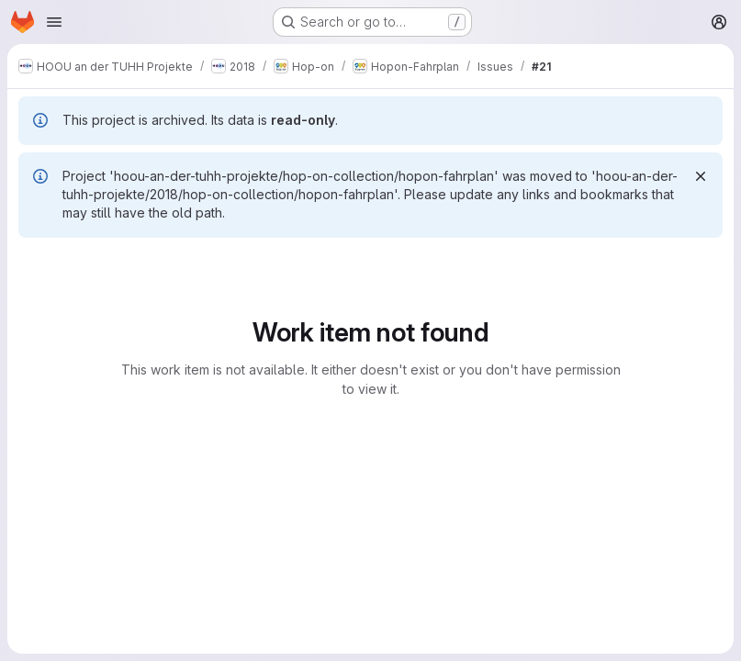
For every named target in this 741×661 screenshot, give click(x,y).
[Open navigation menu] (54, 22)
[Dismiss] (701, 176)
